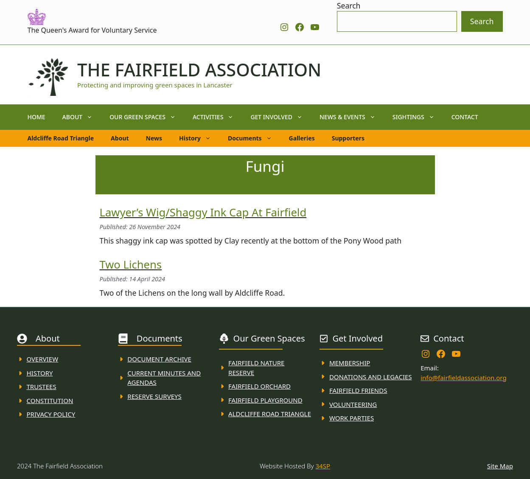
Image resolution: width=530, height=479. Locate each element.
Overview (43, 359)
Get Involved (280, 117)
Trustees (41, 386)
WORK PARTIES (351, 418)
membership (349, 363)
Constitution (50, 400)
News (154, 138)
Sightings (418, 117)
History (199, 138)
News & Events (352, 117)
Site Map (500, 466)
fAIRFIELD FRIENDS (358, 390)
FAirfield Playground (265, 400)
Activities (217, 117)
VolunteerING (353, 404)
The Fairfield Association (199, 69)
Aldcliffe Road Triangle (61, 138)
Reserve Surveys (154, 396)
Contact (464, 117)
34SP (323, 466)
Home (36, 117)
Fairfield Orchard (259, 386)
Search (349, 5)
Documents (254, 138)
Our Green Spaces (146, 117)
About (81, 117)
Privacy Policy (51, 414)
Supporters (348, 138)
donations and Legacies (370, 377)
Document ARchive (159, 359)
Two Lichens (131, 264)
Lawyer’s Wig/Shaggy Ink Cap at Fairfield (203, 212)
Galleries (302, 138)
